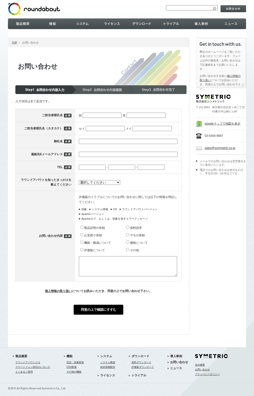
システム (106, 360)
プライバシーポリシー (207, 378)
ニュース (176, 372)
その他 (134, 250)
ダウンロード (140, 360)
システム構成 (107, 366)
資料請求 (136, 228)
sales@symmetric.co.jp (220, 148)
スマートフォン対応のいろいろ (32, 370)
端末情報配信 (107, 370)
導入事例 (176, 360)
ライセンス (107, 379)
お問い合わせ (179, 366)
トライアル (138, 379)
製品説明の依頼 (94, 228)
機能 (69, 360)
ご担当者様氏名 (52, 115)
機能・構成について (97, 243)
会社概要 (200, 368)
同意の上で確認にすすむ (98, 313)
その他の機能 (73, 375)
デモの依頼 (137, 235)
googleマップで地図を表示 (222, 123)
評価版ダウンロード (142, 370)
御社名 (58, 141)
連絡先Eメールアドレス (47, 154)
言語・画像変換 (75, 366)
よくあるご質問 (24, 375)
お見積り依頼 (93, 235)
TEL (60, 167)
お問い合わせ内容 (51, 238)
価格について (139, 243)
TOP (14, 42)
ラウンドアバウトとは (27, 366)
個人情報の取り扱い (58, 295)
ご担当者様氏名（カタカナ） (43, 128)
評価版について (94, 250)
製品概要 (21, 360)
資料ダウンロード (141, 366)
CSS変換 (71, 370)
